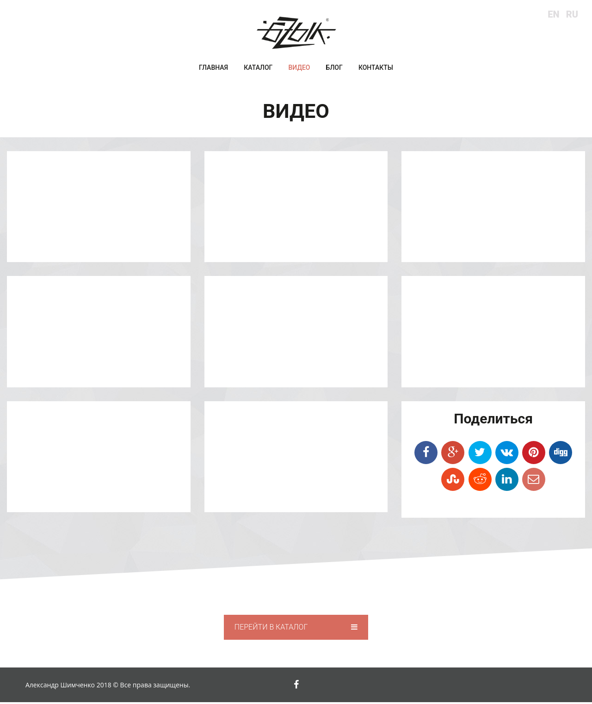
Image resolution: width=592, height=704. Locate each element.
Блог (334, 69)
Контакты (375, 69)
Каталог (258, 69)
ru (572, 14)
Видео (299, 69)
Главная (213, 69)
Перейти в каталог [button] (296, 628)
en (553, 14)
